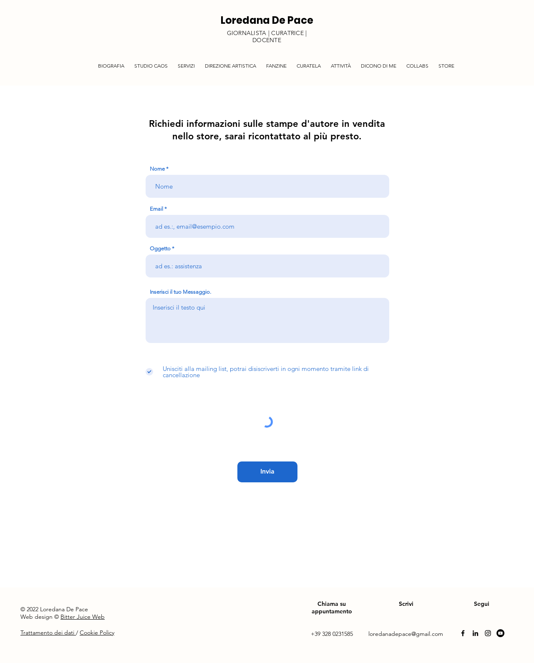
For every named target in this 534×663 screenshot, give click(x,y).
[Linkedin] (475, 633)
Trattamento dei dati (48, 632)
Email (156, 209)
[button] (186, 62)
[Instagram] (488, 633)
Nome (157, 168)
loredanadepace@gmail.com (405, 634)
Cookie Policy (97, 632)
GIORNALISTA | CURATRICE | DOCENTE (267, 36)
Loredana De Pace (267, 20)
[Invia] (267, 471)
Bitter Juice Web (82, 616)
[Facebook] (463, 633)
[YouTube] (500, 633)
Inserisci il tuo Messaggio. (180, 292)
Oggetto (160, 248)
